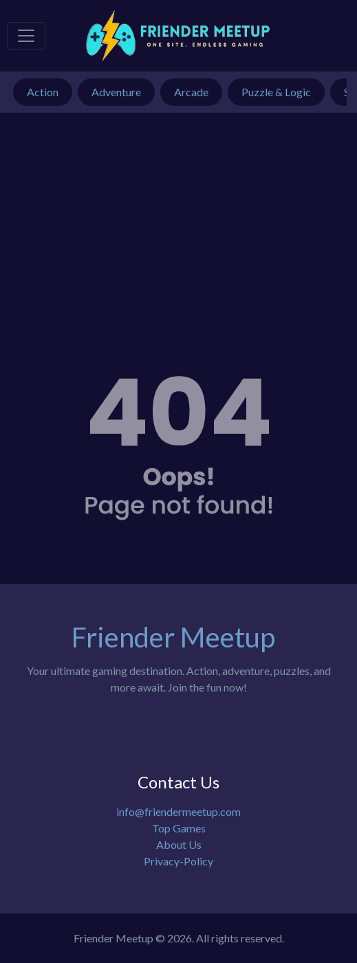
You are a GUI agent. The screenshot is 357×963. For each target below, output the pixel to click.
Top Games (179, 827)
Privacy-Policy (178, 860)
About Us (179, 844)
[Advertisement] (178, 216)
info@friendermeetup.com (178, 811)
